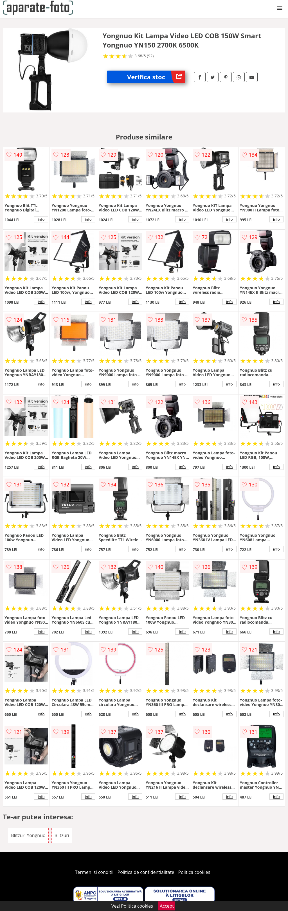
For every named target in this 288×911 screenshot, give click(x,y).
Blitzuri (62, 835)
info (41, 219)
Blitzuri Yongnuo (28, 835)
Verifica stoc (156, 77)
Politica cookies (194, 872)
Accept (167, 906)
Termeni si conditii (94, 872)
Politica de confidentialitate (146, 872)
